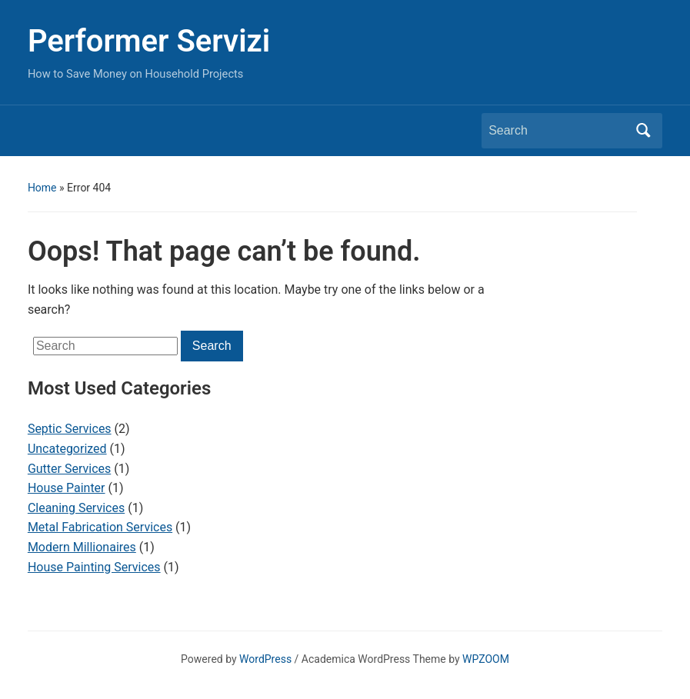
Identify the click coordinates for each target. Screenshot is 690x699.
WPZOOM (485, 659)
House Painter (66, 488)
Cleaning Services (76, 508)
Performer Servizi (149, 41)
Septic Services (70, 428)
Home (42, 187)
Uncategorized (67, 448)
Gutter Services (69, 468)
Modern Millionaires (82, 547)
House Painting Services (94, 567)
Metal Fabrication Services (100, 527)
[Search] (557, 130)
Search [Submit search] (643, 130)
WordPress (265, 659)
